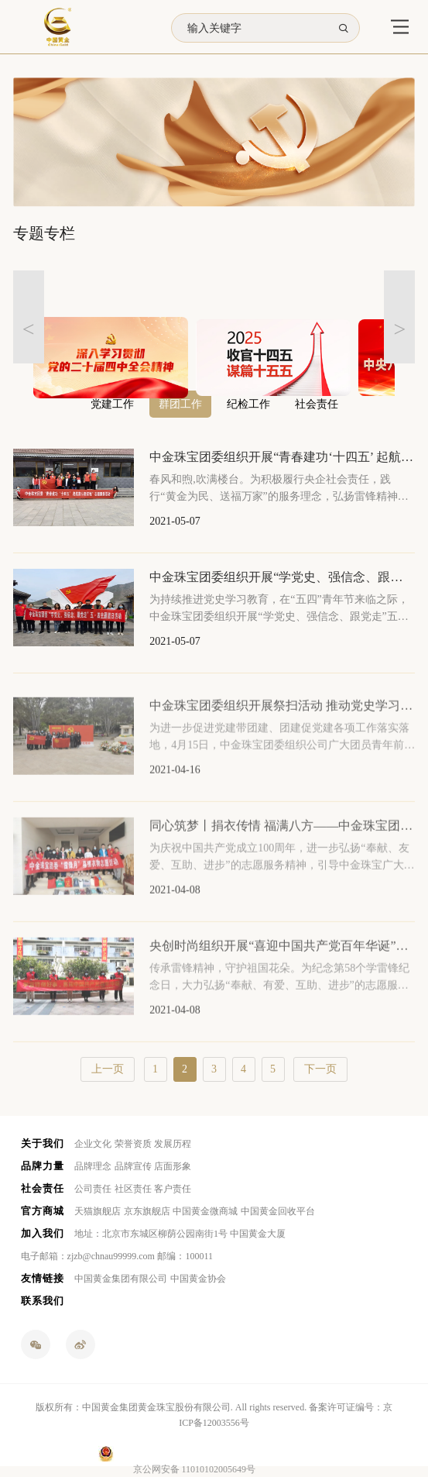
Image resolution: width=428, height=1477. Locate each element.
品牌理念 (92, 1166)
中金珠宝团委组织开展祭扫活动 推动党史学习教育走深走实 (282, 715)
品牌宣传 (133, 1166)
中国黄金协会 (198, 1278)
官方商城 (42, 1211)
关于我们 (42, 1143)
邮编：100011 (185, 1256)
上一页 (107, 1069)
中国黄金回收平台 (278, 1211)
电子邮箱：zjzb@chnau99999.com (88, 1256)
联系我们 (42, 1301)
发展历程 (172, 1143)
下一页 (320, 1069)
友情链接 (42, 1278)
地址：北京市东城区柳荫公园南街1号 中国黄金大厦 (180, 1233)
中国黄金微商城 (205, 1211)
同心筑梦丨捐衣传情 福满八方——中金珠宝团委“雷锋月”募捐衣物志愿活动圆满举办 (282, 835)
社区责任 (133, 1188)
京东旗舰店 (147, 1211)
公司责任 (92, 1188)
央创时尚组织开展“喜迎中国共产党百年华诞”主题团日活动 (282, 955)
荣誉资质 (133, 1143)
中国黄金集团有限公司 (120, 1278)
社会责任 (42, 1188)
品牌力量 (42, 1166)
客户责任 (172, 1188)
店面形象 (172, 1166)
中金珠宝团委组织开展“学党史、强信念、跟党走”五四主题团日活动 (282, 577)
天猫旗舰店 (97, 1211)
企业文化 (92, 1143)
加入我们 (42, 1233)
